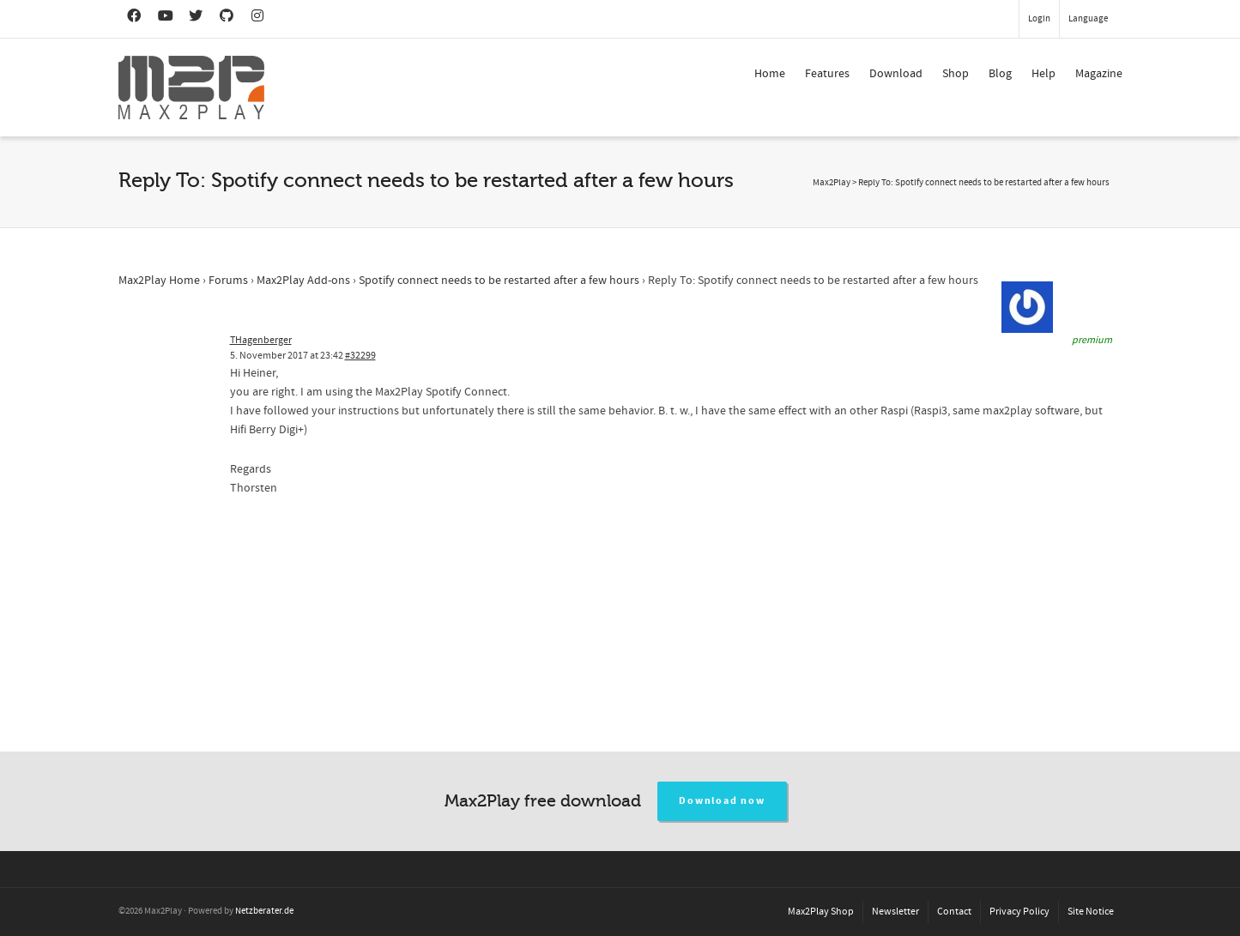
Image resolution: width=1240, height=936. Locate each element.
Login (1039, 19)
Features (827, 74)
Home (769, 74)
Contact (954, 911)
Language (1088, 19)
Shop (955, 74)
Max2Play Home (159, 280)
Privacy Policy (1019, 911)
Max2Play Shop (821, 911)
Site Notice (1091, 911)
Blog (1000, 74)
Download (895, 74)
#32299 (360, 355)
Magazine (1098, 74)
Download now (722, 801)
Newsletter (895, 911)
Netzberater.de (264, 911)
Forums (228, 280)
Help (1043, 74)
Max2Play (831, 183)
